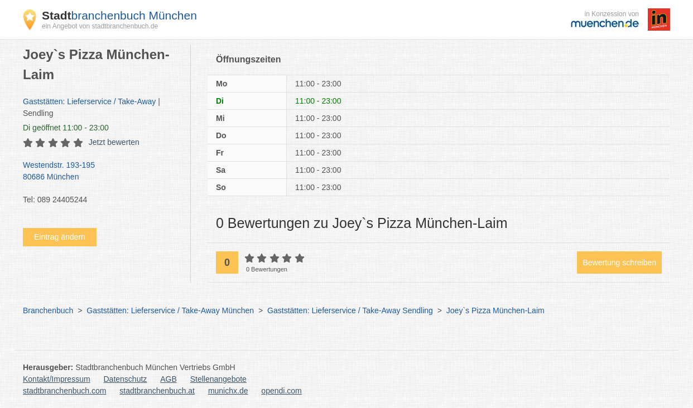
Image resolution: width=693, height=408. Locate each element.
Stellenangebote (218, 379)
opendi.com (281, 390)
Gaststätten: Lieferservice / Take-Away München (170, 310)
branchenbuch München (119, 15)
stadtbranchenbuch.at (157, 390)
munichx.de (228, 390)
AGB (168, 379)
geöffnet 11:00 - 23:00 (66, 127)
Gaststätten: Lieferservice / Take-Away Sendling (350, 310)
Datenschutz (125, 379)
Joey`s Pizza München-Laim (495, 310)
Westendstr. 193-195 (101, 172)
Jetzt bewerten (114, 142)
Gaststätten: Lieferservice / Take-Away (89, 101)
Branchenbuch (48, 310)
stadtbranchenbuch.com (64, 390)
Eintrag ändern (59, 236)
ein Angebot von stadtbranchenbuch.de (100, 26)
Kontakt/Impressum (56, 379)
